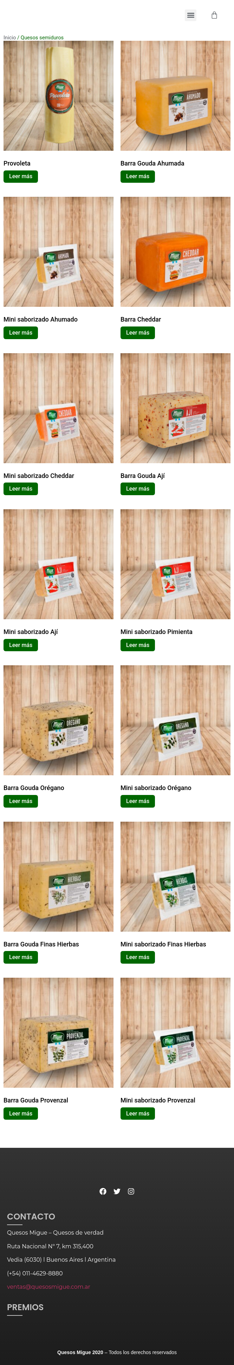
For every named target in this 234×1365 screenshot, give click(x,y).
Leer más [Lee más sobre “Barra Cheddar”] (137, 332)
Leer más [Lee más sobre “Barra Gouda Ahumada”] (137, 176)
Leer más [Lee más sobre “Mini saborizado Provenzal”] (137, 1113)
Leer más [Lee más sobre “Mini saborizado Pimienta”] (137, 645)
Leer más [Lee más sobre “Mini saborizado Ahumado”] (20, 332)
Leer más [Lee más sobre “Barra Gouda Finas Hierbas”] (20, 957)
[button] (190, 15)
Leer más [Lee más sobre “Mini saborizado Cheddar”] (20, 488)
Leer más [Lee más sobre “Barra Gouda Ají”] (137, 488)
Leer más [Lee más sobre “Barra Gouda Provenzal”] (20, 1113)
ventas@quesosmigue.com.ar (48, 1286)
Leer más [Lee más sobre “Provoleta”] (20, 176)
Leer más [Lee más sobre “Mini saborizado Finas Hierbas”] (137, 957)
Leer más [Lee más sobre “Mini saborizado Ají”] (20, 645)
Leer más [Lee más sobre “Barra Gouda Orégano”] (20, 801)
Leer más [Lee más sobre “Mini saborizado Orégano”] (137, 801)
